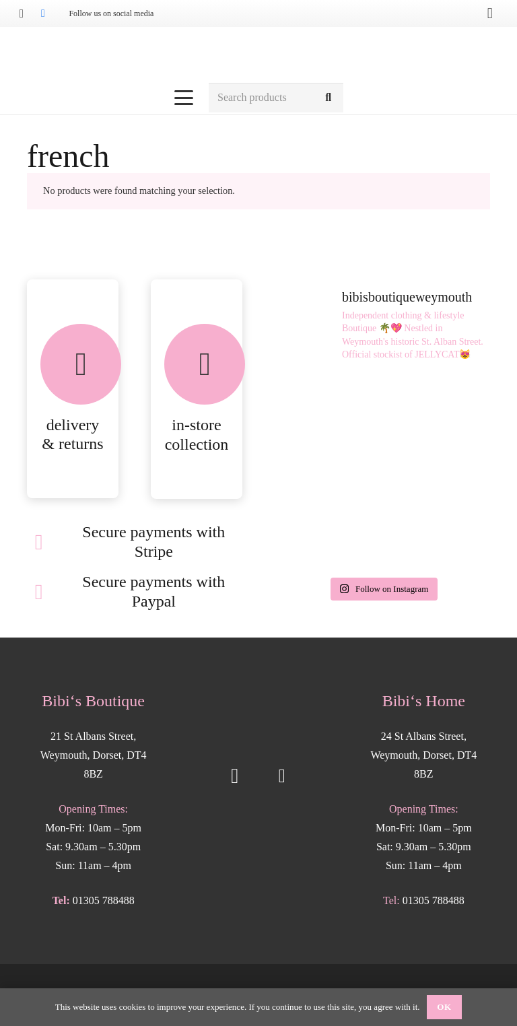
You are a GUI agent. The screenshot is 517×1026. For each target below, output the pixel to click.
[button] (184, 97)
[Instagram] (21, 13)
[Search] (328, 98)
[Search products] (276, 98)
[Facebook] (43, 13)
